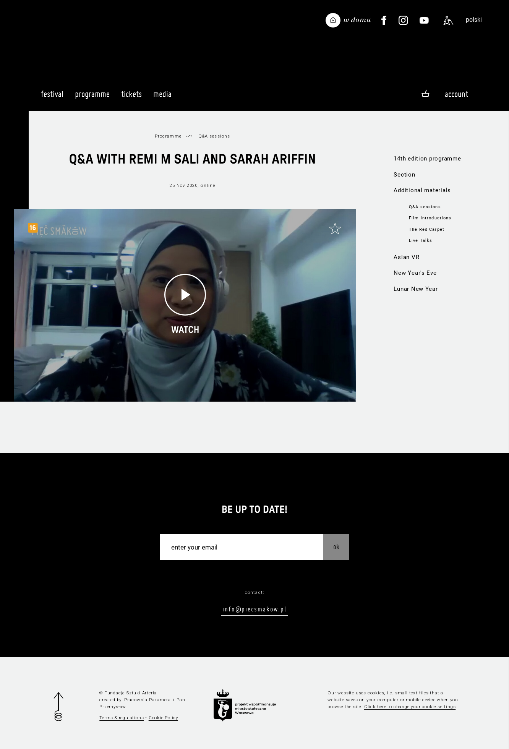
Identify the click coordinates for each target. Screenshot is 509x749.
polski (474, 19)
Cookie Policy (163, 717)
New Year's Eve (415, 272)
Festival (52, 97)
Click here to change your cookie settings (410, 706)
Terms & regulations (121, 717)
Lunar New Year (416, 288)
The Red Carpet (426, 229)
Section (404, 174)
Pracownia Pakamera (147, 699)
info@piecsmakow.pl (254, 609)
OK (336, 546)
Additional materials (422, 190)
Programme (92, 97)
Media (162, 97)
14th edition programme (427, 158)
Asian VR (406, 257)
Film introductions (430, 217)
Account (456, 94)
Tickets (131, 97)
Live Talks (420, 240)
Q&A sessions (425, 206)
